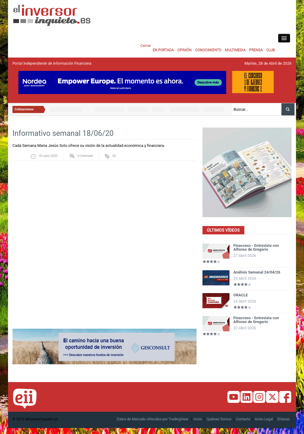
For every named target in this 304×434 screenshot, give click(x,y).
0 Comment (85, 156)
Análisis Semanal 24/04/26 (256, 272)
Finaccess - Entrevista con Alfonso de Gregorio (256, 247)
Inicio (198, 419)
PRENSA (255, 50)
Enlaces (283, 419)
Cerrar (145, 45)
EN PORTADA (163, 50)
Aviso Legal (264, 419)
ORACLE (240, 295)
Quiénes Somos (219, 419)
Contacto (243, 419)
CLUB (270, 50)
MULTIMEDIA (235, 50)
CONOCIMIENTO (208, 50)
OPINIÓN (185, 50)
